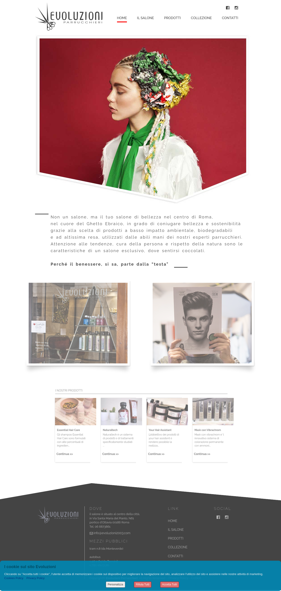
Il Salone (145, 18)
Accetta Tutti (169, 584)
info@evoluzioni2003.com (112, 533)
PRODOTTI (176, 538)
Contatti (230, 18)
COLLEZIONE (178, 547)
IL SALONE (176, 529)
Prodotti (172, 18)
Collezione (201, 18)
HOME (172, 521)
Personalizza (115, 584)
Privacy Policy (36, 578)
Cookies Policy (13, 578)
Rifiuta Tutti (142, 584)
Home (122, 18)
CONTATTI (175, 556)
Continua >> (67, 453)
